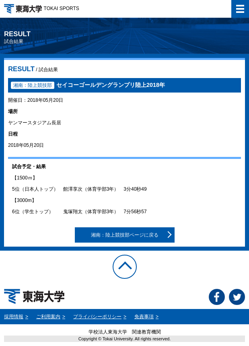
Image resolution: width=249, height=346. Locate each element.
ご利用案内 (48, 316)
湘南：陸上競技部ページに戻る (124, 235)
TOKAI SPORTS (41, 8)
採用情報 (13, 316)
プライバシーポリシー (97, 316)
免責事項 (144, 316)
